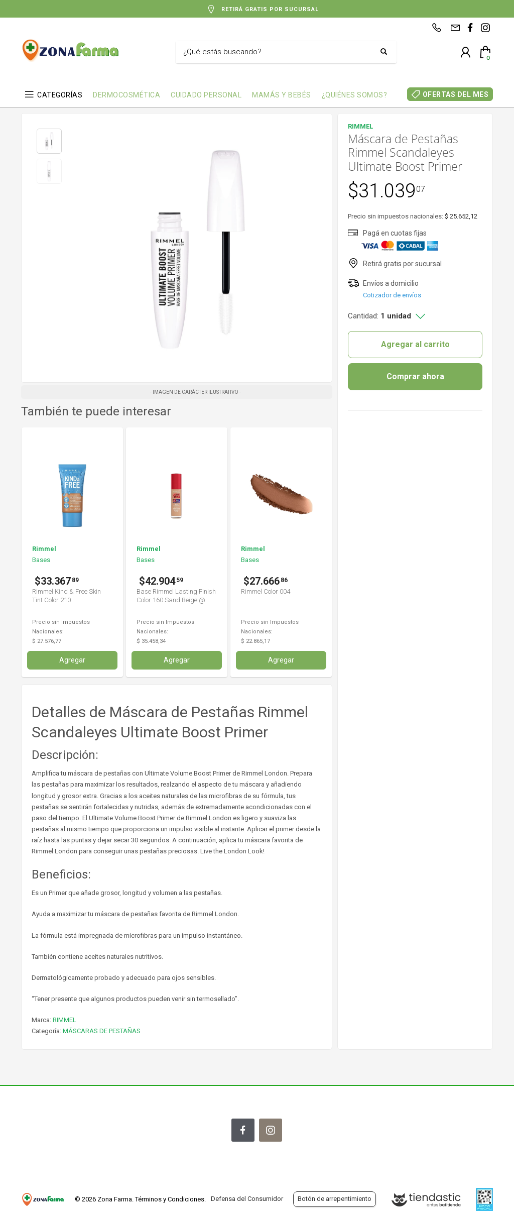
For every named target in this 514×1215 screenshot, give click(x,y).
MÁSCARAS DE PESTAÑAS (102, 1031)
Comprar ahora (415, 376)
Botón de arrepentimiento (334, 1198)
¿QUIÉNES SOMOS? (355, 95)
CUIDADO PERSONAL (206, 95)
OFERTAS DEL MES (456, 94)
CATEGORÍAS (59, 95)
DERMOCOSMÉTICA (126, 95)
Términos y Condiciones (169, 1199)
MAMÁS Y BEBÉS (281, 95)
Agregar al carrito (415, 344)
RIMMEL (64, 1020)
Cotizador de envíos (392, 295)
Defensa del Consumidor (247, 1198)
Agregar (72, 660)
